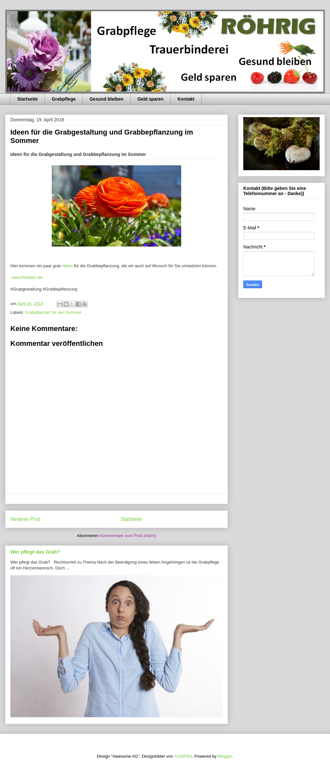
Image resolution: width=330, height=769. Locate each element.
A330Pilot (183, 756)
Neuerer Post (25, 519)
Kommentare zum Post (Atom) (128, 535)
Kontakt (186, 99)
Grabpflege (64, 99)
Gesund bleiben (107, 99)
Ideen (68, 265)
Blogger (225, 756)
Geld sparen (151, 99)
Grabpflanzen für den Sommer (53, 312)
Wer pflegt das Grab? (35, 552)
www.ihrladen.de (26, 277)
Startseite (27, 99)
